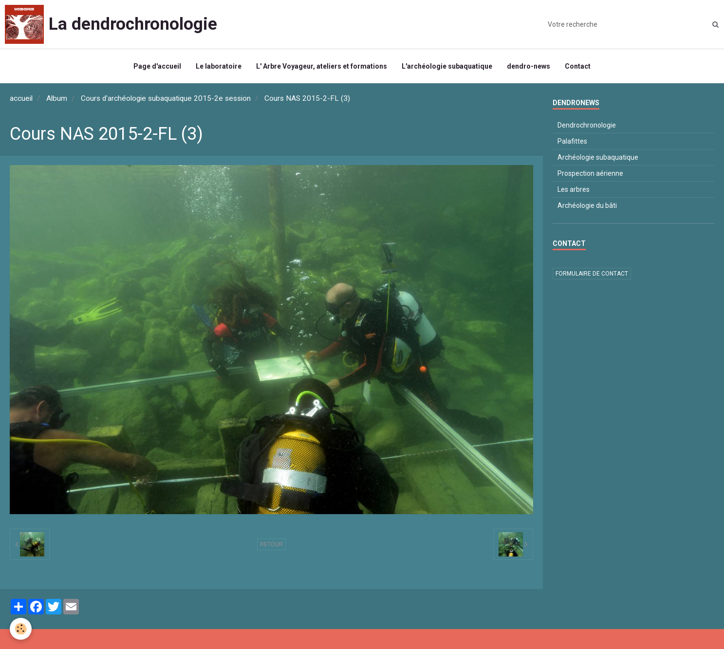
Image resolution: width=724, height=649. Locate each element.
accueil (21, 98)
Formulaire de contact (592, 273)
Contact (578, 66)
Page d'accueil (157, 66)
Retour (271, 544)
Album (56, 98)
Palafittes (572, 141)
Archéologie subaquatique (597, 157)
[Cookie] (21, 629)
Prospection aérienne (590, 173)
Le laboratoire (218, 66)
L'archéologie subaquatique (447, 66)
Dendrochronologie (586, 125)
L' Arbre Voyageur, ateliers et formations (321, 66)
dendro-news (528, 66)
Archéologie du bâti (587, 205)
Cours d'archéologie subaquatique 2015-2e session (166, 98)
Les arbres (573, 189)
